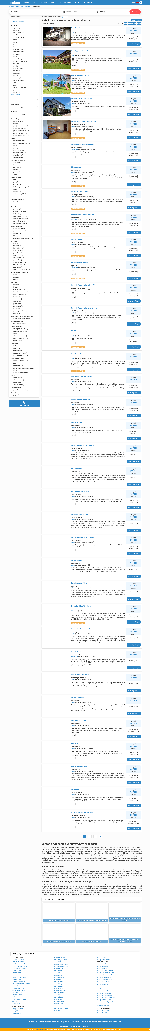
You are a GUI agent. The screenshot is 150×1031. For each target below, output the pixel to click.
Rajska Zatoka (76, 560)
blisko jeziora (17, 346)
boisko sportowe (18, 250)
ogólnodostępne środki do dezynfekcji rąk (23, 369)
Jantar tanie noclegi (103, 1005)
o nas (84, 1022)
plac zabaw (16, 304)
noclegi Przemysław (60, 992)
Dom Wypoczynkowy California (82, 51)
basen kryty (16, 246)
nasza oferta (92, 1022)
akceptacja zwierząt (19, 141)
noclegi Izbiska (58, 986)
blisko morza (17, 351)
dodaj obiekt (103, 1022)
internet (15, 145)
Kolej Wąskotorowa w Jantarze (58, 920)
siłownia (16, 279)
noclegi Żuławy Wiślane (104, 977)
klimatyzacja (17, 167)
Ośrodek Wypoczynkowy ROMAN (83, 285)
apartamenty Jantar (18, 962)
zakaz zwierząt (17, 157)
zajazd (14, 85)
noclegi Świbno (58, 997)
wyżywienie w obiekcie (20, 223)
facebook (33, 1022)
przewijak (16, 308)
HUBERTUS (75, 743)
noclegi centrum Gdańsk (104, 1000)
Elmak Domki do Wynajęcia (81, 606)
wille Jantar (15, 1001)
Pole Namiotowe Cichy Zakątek (82, 537)
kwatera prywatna (17, 52)
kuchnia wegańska (19, 216)
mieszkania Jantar (17, 979)
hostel (14, 42)
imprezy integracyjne (19, 329)
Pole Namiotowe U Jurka (80, 491)
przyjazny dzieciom (19, 311)
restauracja (15, 92)
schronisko (15, 73)
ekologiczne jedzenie (19, 211)
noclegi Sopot (58, 975)
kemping (14, 47)
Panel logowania (115, 1022)
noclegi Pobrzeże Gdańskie (105, 975)
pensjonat (15, 64)
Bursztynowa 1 (76, 468)
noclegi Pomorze (102, 968)
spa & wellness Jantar (18, 981)
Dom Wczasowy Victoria (80, 675)
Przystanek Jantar (77, 354)
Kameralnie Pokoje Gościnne (81, 377)
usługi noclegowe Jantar (19, 999)
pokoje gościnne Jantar (19, 988)
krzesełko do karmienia (20, 292)
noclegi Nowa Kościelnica (104, 960)
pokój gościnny (16, 66)
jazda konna (17, 255)
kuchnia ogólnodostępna (20, 187)
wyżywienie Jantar (17, 970)
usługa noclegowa (17, 80)
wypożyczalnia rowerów (20, 270)
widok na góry (17, 378)
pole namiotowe (17, 68)
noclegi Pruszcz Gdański (61, 966)
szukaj (135, 12)
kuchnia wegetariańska (20, 219)
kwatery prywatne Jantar (19, 977)
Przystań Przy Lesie (78, 721)
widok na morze (18, 385)
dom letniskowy (17, 35)
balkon (15, 165)
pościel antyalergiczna (20, 324)
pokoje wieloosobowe (20, 135)
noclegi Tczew (58, 970)
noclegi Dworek (101, 957)
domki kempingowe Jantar (20, 966)
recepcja (16, 233)
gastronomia (16, 90)
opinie (139, 23)
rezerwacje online (17, 22)
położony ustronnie (19, 353)
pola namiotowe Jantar (18, 990)
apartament (15, 30)
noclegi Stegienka (59, 984)
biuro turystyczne (17, 33)
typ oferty (14, 25)
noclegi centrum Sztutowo (104, 995)
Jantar (73, 33)
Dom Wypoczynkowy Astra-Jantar (83, 121)
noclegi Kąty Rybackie (60, 960)
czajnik (15, 180)
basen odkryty (17, 248)
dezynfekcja (17, 366)
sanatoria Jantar (17, 994)
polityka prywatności (73, 1022)
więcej (73, 65)
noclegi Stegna (16, 1013)
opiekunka (16, 299)
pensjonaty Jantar (17, 986)
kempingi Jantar (16, 972)
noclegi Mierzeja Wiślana (104, 979)
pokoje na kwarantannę (20, 372)
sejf (14, 236)
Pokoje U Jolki (76, 423)
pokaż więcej (15, 94)
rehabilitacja (17, 155)
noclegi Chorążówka (60, 990)
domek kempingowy (18, 37)
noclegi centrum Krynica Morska (106, 1002)
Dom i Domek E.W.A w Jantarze (82, 445)
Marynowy (74, 219)
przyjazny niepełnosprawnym (22, 318)
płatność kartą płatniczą (20, 390)
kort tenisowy (17, 258)
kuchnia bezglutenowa (20, 214)
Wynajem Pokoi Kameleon (80, 400)
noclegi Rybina (58, 1003)
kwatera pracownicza (18, 49)
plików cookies (41, 1029)
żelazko (15, 174)
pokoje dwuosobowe (19, 128)
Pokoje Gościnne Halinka (80, 192)
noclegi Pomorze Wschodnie (105, 972)
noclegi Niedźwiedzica (61, 1008)
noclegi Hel (57, 979)
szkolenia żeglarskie (19, 361)
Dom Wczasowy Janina (79, 262)
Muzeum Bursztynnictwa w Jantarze (59, 941)
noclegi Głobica (59, 995)
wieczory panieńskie (19, 338)
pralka (15, 201)
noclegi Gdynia (58, 981)
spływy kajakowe (18, 262)
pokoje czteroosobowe (20, 126)
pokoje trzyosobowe (19, 133)
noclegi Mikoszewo (17, 1011)
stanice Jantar (16, 997)
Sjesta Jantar (76, 167)
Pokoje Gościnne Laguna (80, 75)
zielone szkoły (17, 341)
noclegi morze (101, 988)
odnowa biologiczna (18, 59)
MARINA (74, 331)
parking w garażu (18, 153)
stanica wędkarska (17, 78)
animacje (16, 285)
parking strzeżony (18, 150)
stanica (14, 76)
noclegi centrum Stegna (104, 993)
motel (14, 56)
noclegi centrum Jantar (104, 991)
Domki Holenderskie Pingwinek (82, 144)
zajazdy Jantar (16, 1003)
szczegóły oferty (133, 44)
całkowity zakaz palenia (20, 143)
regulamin (56, 1022)
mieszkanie (15, 54)
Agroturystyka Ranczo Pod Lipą (82, 215)
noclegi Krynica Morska (61, 964)
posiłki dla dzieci (18, 221)
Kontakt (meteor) (45, 1022)
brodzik (15, 287)
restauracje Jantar (17, 992)
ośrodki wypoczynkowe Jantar (21, 983)
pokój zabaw (17, 306)
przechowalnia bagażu (20, 231)
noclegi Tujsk (58, 1010)
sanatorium (15, 71)
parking (15, 148)
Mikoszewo (74, 149)
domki (15, 124)
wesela (15, 333)
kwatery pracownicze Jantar (20, 975)
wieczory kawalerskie (19, 336)
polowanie (16, 260)
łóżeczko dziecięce (19, 294)
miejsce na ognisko (19, 194)
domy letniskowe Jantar (19, 964)
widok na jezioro (18, 380)
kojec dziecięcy (18, 289)
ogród (15, 196)
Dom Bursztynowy (77, 28)
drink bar (16, 209)
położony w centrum (19, 355)
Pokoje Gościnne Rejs (79, 766)
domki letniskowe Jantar (19, 968)
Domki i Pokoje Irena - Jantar (81, 98)
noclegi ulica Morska (103, 1012)
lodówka (16, 192)
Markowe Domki (77, 239)
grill (14, 182)
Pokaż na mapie (24, 403)
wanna (15, 204)
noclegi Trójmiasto (102, 966)
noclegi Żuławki (59, 1001)
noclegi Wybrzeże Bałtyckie (105, 970)
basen (15, 243)
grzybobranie (17, 253)
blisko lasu (16, 348)
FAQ (62, 1022)
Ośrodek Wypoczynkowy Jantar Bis (84, 308)
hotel (13, 44)
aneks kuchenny (18, 163)
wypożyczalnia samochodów (22, 238)
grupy (15, 395)
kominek (16, 184)
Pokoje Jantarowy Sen (79, 698)
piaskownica (17, 301)
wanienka (16, 313)
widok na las (17, 382)
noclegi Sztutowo (59, 957)
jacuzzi (15, 275)
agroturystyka (16, 28)
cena (12, 98)
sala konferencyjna (19, 331)
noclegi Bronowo (59, 988)
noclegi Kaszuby (102, 964)
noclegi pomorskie (102, 984)
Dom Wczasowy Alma (79, 583)
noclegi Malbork (59, 977)
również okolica (15, 17)
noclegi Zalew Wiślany (103, 981)
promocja (14, 111)
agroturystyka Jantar (18, 959)
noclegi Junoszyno (17, 1009)
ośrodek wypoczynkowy (19, 61)
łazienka (16, 170)
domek (14, 40)
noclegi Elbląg (58, 968)
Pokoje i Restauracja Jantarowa (82, 629)
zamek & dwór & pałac (18, 87)
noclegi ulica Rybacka (103, 1010)
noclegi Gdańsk (59, 962)
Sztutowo (74, 473)
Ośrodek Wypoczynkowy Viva (82, 812)
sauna (15, 277)
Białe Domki (75, 789)
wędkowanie (17, 267)
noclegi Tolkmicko (59, 973)
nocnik (15, 297)
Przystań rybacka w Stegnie (91, 941)
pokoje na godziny (18, 229)
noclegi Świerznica (59, 1006)
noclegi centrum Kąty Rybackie (106, 997)
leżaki (15, 189)
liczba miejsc (15, 104)
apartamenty (17, 121)
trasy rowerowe (18, 265)
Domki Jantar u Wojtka (79, 514)
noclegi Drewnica (59, 999)
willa (13, 83)
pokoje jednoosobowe (20, 131)
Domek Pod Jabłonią (78, 652)
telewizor (16, 172)
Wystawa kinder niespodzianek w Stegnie (92, 920)
